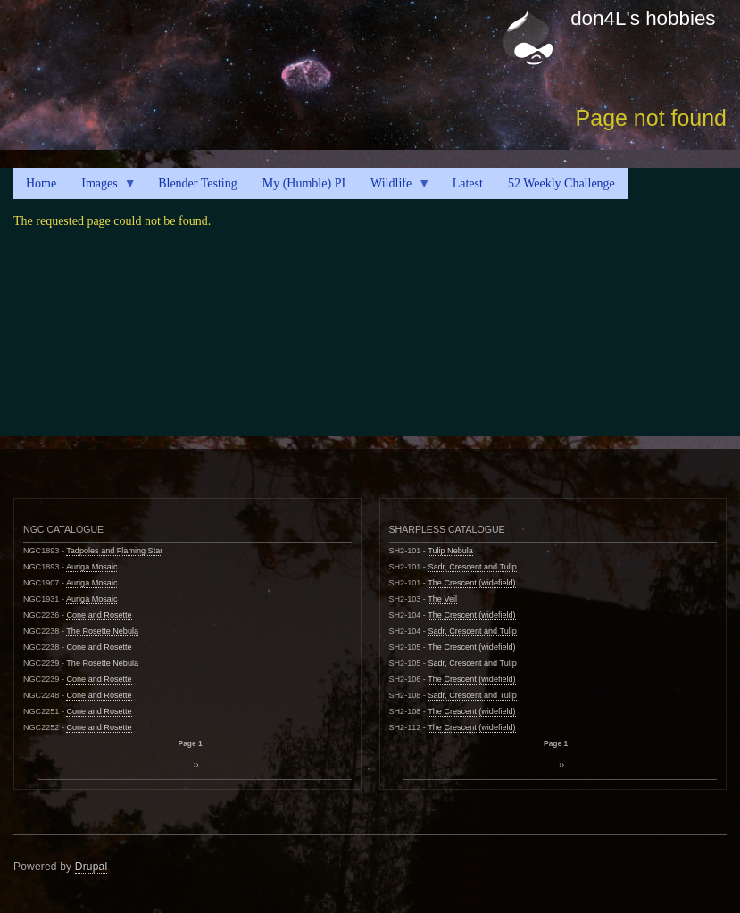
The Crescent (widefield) (471, 582)
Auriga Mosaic (92, 566)
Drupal (91, 866)
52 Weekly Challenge (561, 183)
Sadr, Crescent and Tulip (472, 566)
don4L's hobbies (642, 18)
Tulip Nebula (450, 550)
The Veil (442, 598)
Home (41, 183)
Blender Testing (197, 183)
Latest (468, 183)
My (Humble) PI (303, 183)
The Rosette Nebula (102, 631)
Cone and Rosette (98, 614)
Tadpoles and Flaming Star (114, 550)
